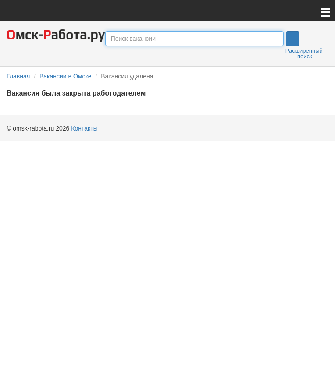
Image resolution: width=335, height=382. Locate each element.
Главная (18, 76)
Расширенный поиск (304, 53)
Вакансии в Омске (65, 76)
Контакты (84, 128)
